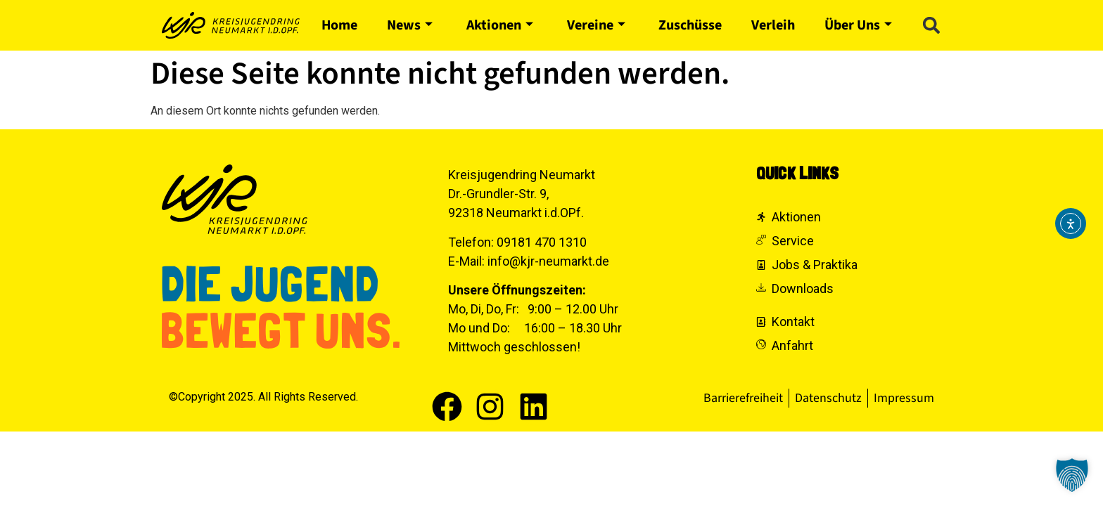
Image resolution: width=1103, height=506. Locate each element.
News (410, 25)
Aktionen (499, 25)
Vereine (596, 25)
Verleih (773, 25)
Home (339, 25)
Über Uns (858, 25)
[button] (931, 25)
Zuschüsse (690, 25)
